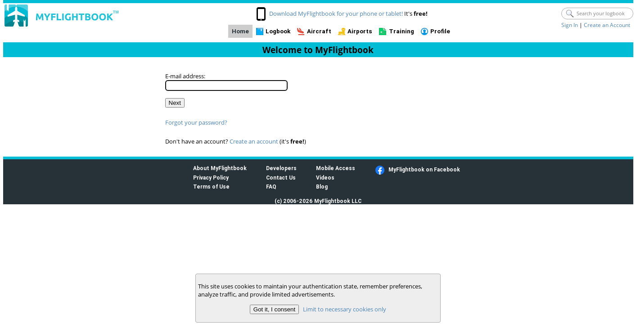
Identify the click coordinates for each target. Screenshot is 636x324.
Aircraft (319, 31)
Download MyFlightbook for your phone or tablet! (336, 13)
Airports (359, 31)
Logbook (278, 31)
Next (175, 102)
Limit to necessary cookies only (344, 309)
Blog (322, 186)
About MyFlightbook (220, 168)
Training (401, 31)
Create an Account (607, 25)
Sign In (569, 25)
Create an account (254, 141)
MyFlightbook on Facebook (424, 169)
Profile (440, 31)
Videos (325, 177)
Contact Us (281, 177)
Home (240, 31)
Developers (281, 168)
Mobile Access (335, 168)
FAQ (271, 186)
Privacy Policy (211, 177)
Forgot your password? (196, 122)
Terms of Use (211, 186)
